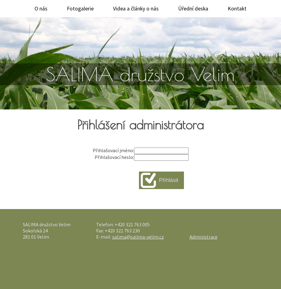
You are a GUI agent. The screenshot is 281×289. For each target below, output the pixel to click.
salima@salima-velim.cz (138, 237)
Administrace (203, 237)
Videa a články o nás (136, 8)
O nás (41, 8)
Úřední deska (193, 8)
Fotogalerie (80, 8)
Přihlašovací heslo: (114, 157)
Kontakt (237, 8)
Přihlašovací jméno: (113, 150)
